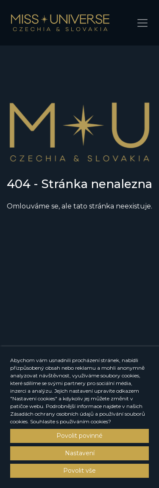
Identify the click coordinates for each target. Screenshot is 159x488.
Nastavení (80, 453)
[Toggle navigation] (142, 23)
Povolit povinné (79, 435)
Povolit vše (79, 470)
